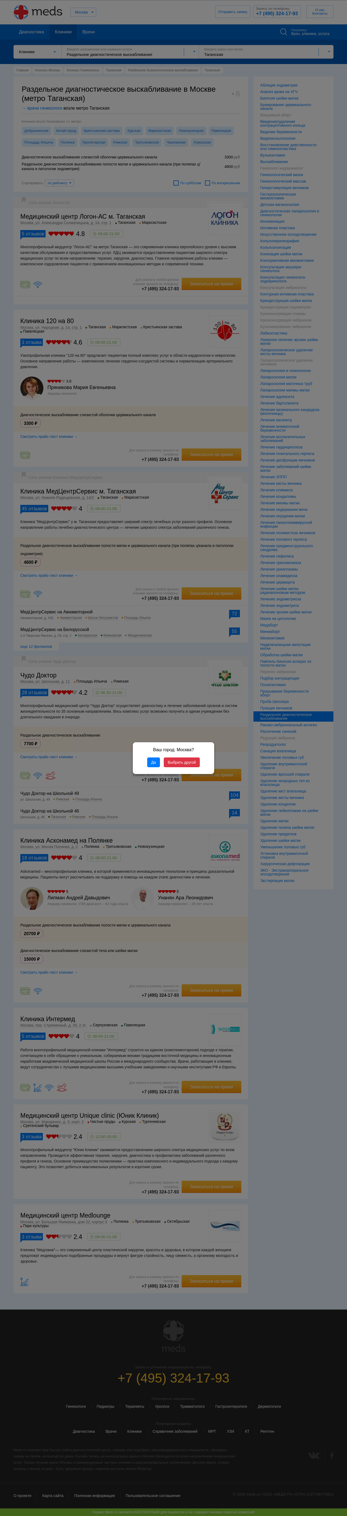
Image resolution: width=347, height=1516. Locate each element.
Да (153, 762)
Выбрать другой (182, 762)
